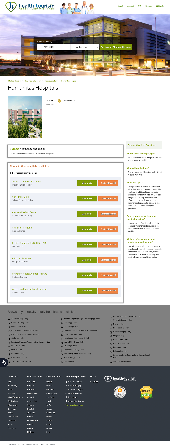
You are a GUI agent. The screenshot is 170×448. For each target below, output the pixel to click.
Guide (10, 390)
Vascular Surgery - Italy (120, 361)
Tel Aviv (49, 405)
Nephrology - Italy (16, 346)
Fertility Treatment (75, 393)
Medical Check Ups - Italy (72, 342)
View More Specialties (74, 405)
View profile (87, 183)
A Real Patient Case (15, 397)
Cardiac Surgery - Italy (18, 323)
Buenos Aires (32, 393)
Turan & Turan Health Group (26, 181)
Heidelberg (50, 413)
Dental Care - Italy (17, 326)
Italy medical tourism (33, 81)
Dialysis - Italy (117, 324)
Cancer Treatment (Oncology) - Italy (125, 316)
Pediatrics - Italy (16, 354)
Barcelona (31, 390)
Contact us (12, 428)
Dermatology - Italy (69, 326)
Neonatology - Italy (119, 339)
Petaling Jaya (51, 393)
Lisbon (49, 428)
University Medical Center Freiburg (29, 273)
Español (148, 6)
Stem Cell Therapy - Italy (19, 361)
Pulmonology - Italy (119, 351)
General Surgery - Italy (120, 332)
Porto (48, 424)
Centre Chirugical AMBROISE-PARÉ (29, 243)
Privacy (11, 413)
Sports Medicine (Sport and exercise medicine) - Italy (130, 356)
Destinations (13, 401)
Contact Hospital (108, 183)
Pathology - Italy (118, 347)
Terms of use (13, 417)
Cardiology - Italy (69, 323)
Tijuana (49, 409)
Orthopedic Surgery (76, 401)
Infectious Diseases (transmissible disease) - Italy (29, 342)
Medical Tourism (14, 81)
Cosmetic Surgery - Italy (121, 320)
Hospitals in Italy (51, 81)
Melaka (49, 382)
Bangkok (30, 386)
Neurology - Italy (69, 346)
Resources (12, 409)
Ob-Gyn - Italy (15, 350)
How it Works (13, 393)
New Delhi (50, 390)
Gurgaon (30, 405)
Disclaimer (12, 421)
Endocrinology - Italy (119, 328)
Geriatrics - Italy (16, 338)
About (10, 424)
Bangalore (31, 382)
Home (10, 382)
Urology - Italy (67, 361)
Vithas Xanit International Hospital (29, 289)
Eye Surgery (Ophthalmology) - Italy (23, 334)
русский (130, 6)
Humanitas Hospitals (69, 81)
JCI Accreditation (68, 101)
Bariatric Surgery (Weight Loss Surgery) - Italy (80, 319)
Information (12, 405)
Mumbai (49, 386)
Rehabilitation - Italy (17, 357)
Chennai (30, 397)
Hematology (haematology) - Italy (75, 338)
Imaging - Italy (117, 336)
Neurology (72, 397)
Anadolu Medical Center (24, 212)
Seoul (48, 401)
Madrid (30, 424)
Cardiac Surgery (74, 386)
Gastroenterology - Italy (71, 334)
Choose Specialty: (45, 41)
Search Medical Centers (118, 47)
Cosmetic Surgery (75, 390)
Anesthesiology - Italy (18, 319)
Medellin (30, 432)
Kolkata (30, 417)
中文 (139, 6)
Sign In (160, 6)
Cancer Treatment (75, 382)
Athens (49, 421)
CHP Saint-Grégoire (22, 227)
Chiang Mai (31, 401)
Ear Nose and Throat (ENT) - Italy (23, 330)
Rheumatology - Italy (70, 357)
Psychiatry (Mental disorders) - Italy (76, 354)
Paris (48, 432)
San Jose (49, 397)
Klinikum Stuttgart (21, 258)
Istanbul (30, 409)
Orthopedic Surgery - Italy (72, 350)
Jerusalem (31, 413)
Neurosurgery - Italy (119, 343)
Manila (30, 428)
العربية (120, 6)
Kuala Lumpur (32, 421)
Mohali (49, 417)
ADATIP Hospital (20, 197)
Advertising (12, 386)
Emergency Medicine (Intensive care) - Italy (79, 330)
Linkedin (94, 382)
